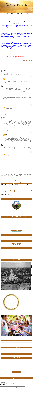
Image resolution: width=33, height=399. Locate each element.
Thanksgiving (21, 184)
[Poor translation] (3, 384)
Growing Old (26, 187)
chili (5, 194)
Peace (8, 184)
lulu (6, 78)
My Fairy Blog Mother (25, 378)
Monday (24, 191)
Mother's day (28, 191)
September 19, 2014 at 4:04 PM (8, 135)
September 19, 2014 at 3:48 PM (6, 118)
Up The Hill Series (12, 187)
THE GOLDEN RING (24, 292)
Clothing (23, 188)
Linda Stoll (5, 70)
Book (2, 184)
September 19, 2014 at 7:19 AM (6, 71)
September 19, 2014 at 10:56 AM (8, 108)
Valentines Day (17, 187)
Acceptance (3, 188)
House (7, 191)
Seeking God (3, 187)
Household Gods (11, 191)
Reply (31, 76)
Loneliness (28, 184)
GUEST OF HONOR (3, 336)
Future (25, 184)
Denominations (3, 190)
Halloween (29, 190)
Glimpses (23, 190)
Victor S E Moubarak (6, 85)
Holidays (16, 184)
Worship (2, 194)
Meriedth (20, 191)
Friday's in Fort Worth (18, 190)
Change (5, 184)
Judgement (16, 191)
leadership (8, 194)
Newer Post (4, 176)
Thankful (7, 187)
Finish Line (12, 190)
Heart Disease (3, 191)
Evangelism (8, 190)
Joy (29, 187)
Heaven (13, 184)
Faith (10, 184)
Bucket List (17, 188)
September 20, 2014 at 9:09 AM (8, 155)
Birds (6, 188)
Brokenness (13, 188)
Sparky (4, 117)
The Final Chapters (16, 5)
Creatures (27, 188)
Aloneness (22, 187)
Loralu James (10, 378)
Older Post (29, 176)
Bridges (9, 188)
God (26, 190)
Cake (20, 188)
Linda (4, 144)
